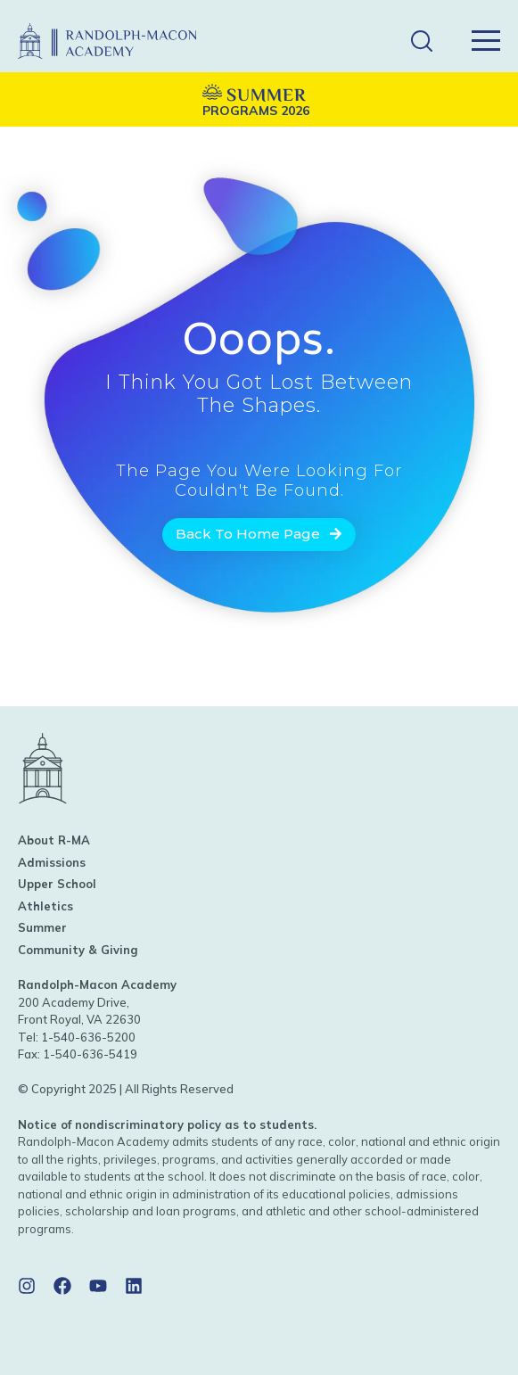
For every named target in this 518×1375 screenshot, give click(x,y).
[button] (421, 41)
